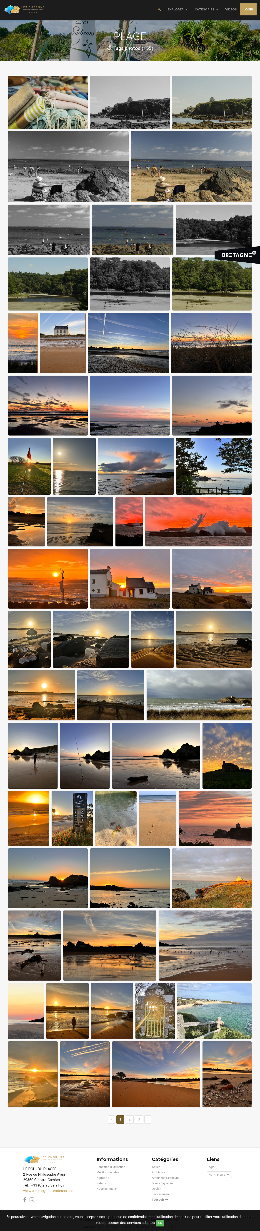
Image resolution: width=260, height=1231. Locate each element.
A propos (103, 1178)
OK (160, 1223)
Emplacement (161, 1194)
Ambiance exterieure (165, 1178)
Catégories (206, 9)
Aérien (156, 1167)
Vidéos (101, 1183)
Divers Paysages (162, 1183)
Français (219, 1174)
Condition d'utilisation (111, 1167)
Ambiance (158, 1172)
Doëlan (156, 1188)
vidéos (231, 9)
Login (248, 9)
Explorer (178, 9)
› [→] (147, 1119)
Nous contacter (107, 1188)
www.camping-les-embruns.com (48, 1191)
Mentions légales (108, 1172)
